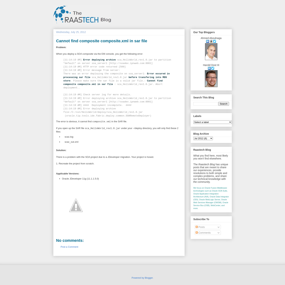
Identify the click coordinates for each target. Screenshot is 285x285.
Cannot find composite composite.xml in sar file (101, 41)
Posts (200, 227)
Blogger (149, 277)
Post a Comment (69, 246)
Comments (203, 232)
